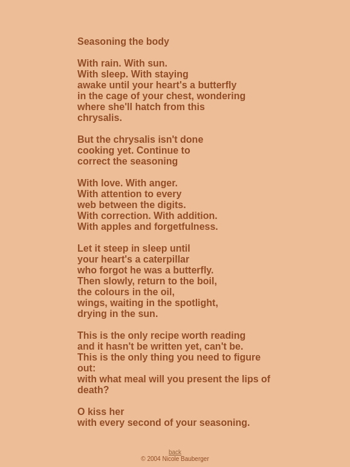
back (175, 452)
